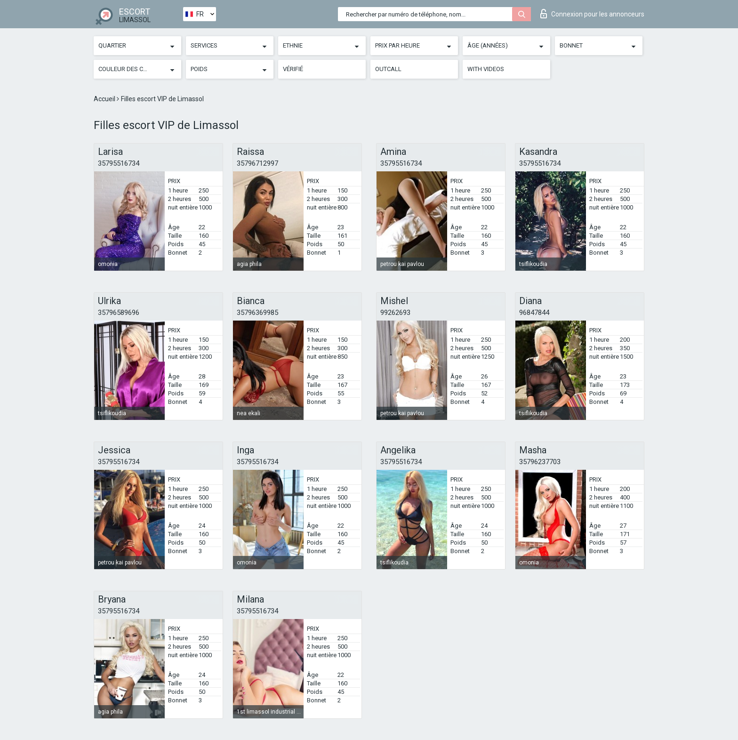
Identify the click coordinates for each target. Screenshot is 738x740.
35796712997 (257, 163)
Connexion (592, 13)
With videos (485, 68)
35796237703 (540, 462)
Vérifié (293, 68)
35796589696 (118, 312)
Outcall (388, 68)
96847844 (534, 312)
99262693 (395, 312)
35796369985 (257, 312)
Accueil (105, 99)
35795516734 (118, 163)
